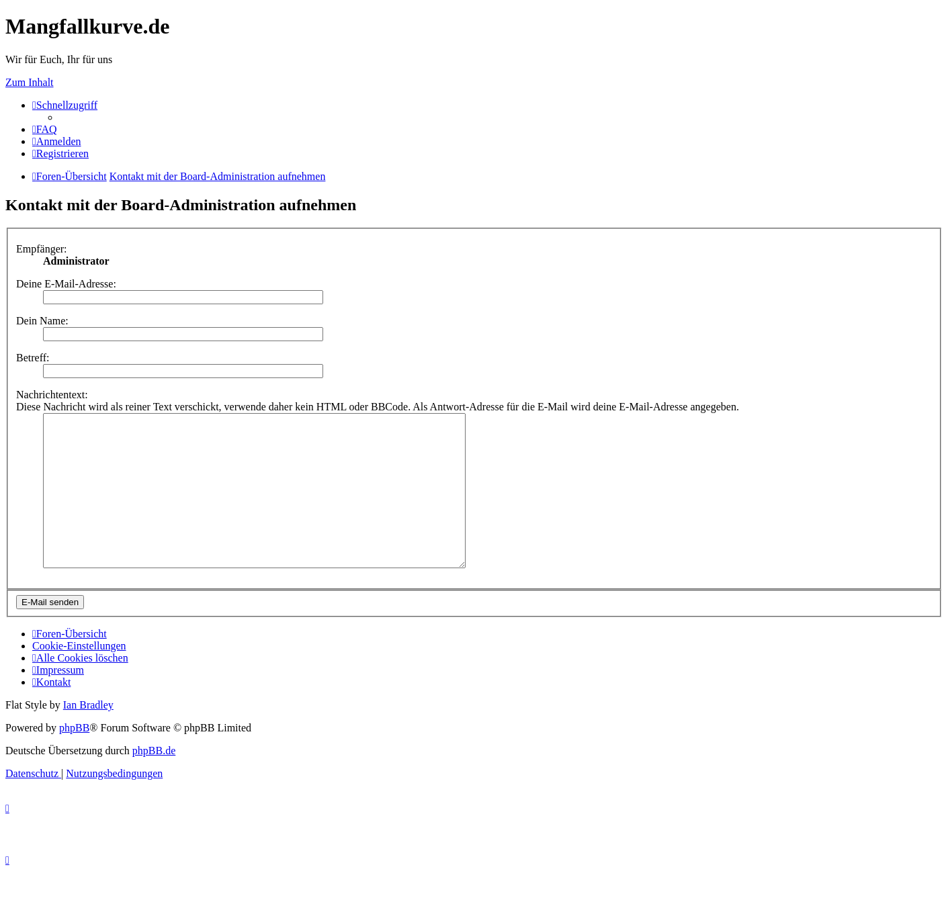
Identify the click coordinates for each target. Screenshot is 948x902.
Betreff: (32, 357)
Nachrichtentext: (52, 394)
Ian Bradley (88, 735)
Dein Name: (42, 320)
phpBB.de (153, 780)
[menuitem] (44, 129)
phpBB (74, 758)
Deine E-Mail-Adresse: (66, 283)
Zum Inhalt (29, 82)
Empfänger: (41, 249)
